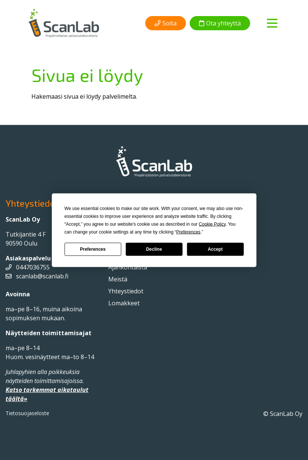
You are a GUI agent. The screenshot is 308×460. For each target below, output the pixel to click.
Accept (215, 249)
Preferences (93, 249)
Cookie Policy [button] (212, 223)
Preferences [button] (188, 231)
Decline (154, 249)
